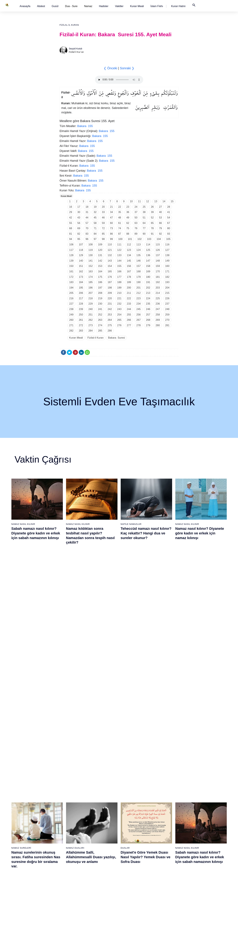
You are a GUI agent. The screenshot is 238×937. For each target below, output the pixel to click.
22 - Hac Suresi (62, 816)
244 (129, 309)
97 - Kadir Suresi (196, 810)
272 (81, 325)
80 (168, 228)
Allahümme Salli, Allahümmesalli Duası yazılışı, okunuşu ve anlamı (91, 610)
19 (95, 206)
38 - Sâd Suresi (63, 906)
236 (158, 303)
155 (119, 266)
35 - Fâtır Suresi (63, 889)
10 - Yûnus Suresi (31, 855)
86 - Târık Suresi (163, 855)
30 (78, 212)
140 (81, 260)
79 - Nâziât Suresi (164, 816)
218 (90, 298)
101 (130, 239)
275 (110, 325)
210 (119, 293)
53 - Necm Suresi (97, 883)
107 (81, 244)
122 (119, 250)
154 (110, 266)
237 (167, 303)
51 (144, 217)
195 (81, 287)
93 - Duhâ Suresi (163, 895)
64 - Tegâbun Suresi (131, 838)
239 (81, 309)
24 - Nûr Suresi (63, 827)
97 (95, 239)
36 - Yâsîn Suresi (64, 895)
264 (110, 320)
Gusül (55, 6)
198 (110, 287)
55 (70, 223)
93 (168, 233)
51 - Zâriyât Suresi (97, 872)
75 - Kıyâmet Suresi (131, 900)
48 (119, 217)
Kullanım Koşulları (151, 931)
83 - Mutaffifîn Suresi (165, 838)
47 (111, 217)
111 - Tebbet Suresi (198, 889)
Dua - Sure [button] (71, 6)
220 (110, 298)
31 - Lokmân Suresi (65, 866)
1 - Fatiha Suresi (30, 805)
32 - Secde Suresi (64, 872)
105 (168, 239)
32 (95, 212)
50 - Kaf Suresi (96, 866)
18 (86, 206)
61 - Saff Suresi (129, 822)
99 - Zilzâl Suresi (196, 822)
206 (81, 293)
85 (103, 233)
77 (144, 228)
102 (139, 239)
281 (167, 325)
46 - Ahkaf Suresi (96, 844)
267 (138, 320)
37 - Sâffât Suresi (64, 900)
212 (138, 293)
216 (71, 298)
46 (103, 217)
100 (120, 239)
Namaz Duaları (75, 601)
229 (90, 303)
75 (127, 228)
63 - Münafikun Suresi (132, 833)
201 (138, 287)
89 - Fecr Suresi (163, 872)
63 (136, 223)
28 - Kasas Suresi (64, 850)
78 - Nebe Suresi (163, 810)
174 (90, 277)
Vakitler (119, 6)
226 (167, 298)
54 (168, 217)
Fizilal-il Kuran (69, 25)
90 (144, 233)
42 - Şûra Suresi (96, 822)
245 (138, 309)
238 (71, 309)
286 (110, 330)
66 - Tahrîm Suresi (130, 850)
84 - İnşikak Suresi (164, 844)
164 (100, 271)
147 (148, 260)
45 (95, 217)
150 (71, 266)
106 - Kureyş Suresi (198, 861)
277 (129, 325)
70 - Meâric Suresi (130, 872)
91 (152, 233)
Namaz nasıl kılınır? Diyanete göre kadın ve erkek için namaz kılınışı (199, 533)
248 (167, 309)
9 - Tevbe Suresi (30, 850)
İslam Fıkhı (156, 6)
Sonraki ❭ (127, 68)
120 (100, 250)
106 (71, 244)
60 (111, 223)
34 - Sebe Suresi (63, 883)
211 (129, 293)
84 (95, 233)
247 (158, 309)
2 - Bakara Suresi (31, 810)
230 (100, 303)
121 (110, 250)
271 (71, 325)
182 (167, 277)
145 (129, 260)
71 (95, 228)
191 (148, 282)
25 (144, 206)
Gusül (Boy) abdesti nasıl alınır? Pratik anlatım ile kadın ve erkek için (36, 687)
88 (127, 233)
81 (70, 233)
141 (90, 260)
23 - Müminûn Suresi (65, 822)
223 (138, 298)
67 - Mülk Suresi (129, 855)
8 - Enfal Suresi (29, 844)
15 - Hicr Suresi (30, 883)
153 (100, 266)
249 (71, 314)
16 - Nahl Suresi (30, 889)
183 (71, 282)
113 (138, 244)
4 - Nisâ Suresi (29, 822)
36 (127, 212)
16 (70, 206)
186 (100, 282)
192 (158, 282)
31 (86, 212)
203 (158, 287)
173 (81, 277)
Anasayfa (25, 6)
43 (78, 217)
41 (168, 212)
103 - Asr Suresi (196, 844)
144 (119, 260)
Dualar (125, 601)
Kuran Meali (137, 6)
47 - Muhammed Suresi (100, 850)
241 (100, 309)
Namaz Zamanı (207, 931)
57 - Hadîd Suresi (97, 906)
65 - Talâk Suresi (130, 844)
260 (71, 320)
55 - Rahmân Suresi (98, 895)
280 (158, 325)
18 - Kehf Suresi (30, 900)
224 (148, 298)
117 (71, 250)
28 (168, 206)
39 (152, 212)
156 (129, 266)
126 (158, 250)
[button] (25, 6)
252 (100, 314)
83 (86, 233)
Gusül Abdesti (20, 678)
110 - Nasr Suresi (197, 883)
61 (119, 223)
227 (71, 303)
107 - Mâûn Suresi (197, 866)
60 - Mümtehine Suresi (132, 816)
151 (81, 266)
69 (78, 228)
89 (136, 233)
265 (119, 320)
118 (81, 250)
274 (100, 325)
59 (103, 223)
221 (119, 298)
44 (86, 217)
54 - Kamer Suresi (97, 889)
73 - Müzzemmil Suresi (133, 889)
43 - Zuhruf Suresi (97, 827)
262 (90, 320)
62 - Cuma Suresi (130, 827)
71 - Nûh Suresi (129, 878)
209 (110, 293)
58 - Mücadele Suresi (132, 805)
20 (103, 206)
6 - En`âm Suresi (30, 833)
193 (167, 282)
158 (148, 266)
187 (110, 282)
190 (138, 282)
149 (167, 260)
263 (100, 320)
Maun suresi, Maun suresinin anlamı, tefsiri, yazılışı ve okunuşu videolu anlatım (145, 687)
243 (119, 309)
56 (78, 223)
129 (81, 255)
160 (167, 266)
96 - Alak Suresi (196, 805)
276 (119, 325)
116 (167, 244)
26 (152, 206)
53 (160, 217)
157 (138, 266)
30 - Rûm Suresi (63, 861)
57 (86, 223)
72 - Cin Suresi (128, 883)
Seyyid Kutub (75, 48)
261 (81, 320)
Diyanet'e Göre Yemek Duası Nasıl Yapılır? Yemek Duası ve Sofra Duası (146, 610)
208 (100, 293)
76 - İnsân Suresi (130, 906)
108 (90, 244)
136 (148, 255)
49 (127, 217)
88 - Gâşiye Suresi (164, 866)
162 (81, 271)
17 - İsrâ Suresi (29, 895)
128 (71, 255)
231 (110, 303)
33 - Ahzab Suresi (64, 878)
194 (71, 287)
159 (158, 266)
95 (78, 239)
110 (110, 244)
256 (138, 314)
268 (148, 320)
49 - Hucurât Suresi (98, 861)
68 (70, 228)
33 (103, 212)
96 (86, 239)
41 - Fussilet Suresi (98, 816)
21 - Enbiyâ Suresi (64, 810)
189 (129, 282)
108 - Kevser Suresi (198, 872)
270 (167, 320)
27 (160, 206)
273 (90, 325)
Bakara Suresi (116, 337)
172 (71, 277)
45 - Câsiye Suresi (97, 838)
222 (129, 298)
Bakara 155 (85, 126)
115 (158, 244)
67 (168, 223)
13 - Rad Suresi (30, 872)
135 (138, 255)
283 (81, 330)
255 (129, 314)
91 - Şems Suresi (164, 883)
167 (129, 271)
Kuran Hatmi (178, 6)
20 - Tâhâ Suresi (63, 805)
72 (103, 228)
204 (167, 287)
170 (158, 271)
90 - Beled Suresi (164, 878)
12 (147, 201)
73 (111, 228)
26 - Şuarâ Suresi (64, 838)
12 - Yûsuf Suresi (30, 866)
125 (148, 250)
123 (129, 250)
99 (111, 239)
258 (158, 314)
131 (100, 255)
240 (90, 309)
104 (159, 239)
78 (152, 228)
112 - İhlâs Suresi (197, 895)
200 (129, 287)
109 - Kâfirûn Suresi (198, 878)
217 (81, 298)
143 (110, 260)
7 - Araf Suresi (29, 838)
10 (131, 201)
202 (148, 287)
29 (70, 212)
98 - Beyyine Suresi (198, 816)
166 (119, 271)
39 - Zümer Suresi (97, 805)
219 (100, 298)
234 (138, 303)
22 (119, 206)
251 (90, 314)
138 (167, 255)
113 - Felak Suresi (197, 900)
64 (144, 223)
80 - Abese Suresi (164, 822)
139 (71, 260)
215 (167, 293)
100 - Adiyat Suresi (197, 827)
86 (111, 233)
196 (90, 287)
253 (110, 314)
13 (155, 201)
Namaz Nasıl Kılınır (23, 524)
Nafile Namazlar (131, 524)
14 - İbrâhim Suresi (31, 878)
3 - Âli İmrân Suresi (31, 816)
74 (119, 228)
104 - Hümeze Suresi (199, 850)
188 (119, 282)
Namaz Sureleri (21, 601)
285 (100, 330)
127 (167, 250)
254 (119, 314)
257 (148, 314)
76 (136, 228)
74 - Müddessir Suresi (132, 895)
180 (148, 277)
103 (149, 239)
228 (81, 303)
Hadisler (103, 6)
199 (119, 287)
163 (90, 271)
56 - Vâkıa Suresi (97, 900)
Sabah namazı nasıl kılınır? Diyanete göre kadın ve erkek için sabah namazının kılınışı (35, 533)
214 (158, 293)
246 (148, 309)
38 (144, 212)
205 (71, 293)
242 (110, 309)
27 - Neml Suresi (63, 844)
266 (129, 320)
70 (86, 228)
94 (70, 239)
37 (136, 212)
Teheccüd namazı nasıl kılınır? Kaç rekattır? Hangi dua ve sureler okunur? (146, 533)
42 (70, 217)
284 (90, 330)
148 (158, 260)
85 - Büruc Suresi (163, 850)
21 (111, 206)
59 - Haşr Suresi (129, 810)
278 (138, 325)
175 (100, 277)
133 (119, 255)
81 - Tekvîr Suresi (164, 827)
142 (100, 260)
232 (119, 303)
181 (158, 277)
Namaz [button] (88, 6)
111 (119, 244)
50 (136, 217)
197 (100, 287)
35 (119, 212)
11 (139, 201)
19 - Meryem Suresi (32, 906)
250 (81, 314)
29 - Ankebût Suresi (65, 855)
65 (152, 223)
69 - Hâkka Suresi (130, 866)
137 (158, 255)
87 (119, 233)
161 (71, 271)
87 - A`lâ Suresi (163, 861)
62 (127, 223)
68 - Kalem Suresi (130, 861)
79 (160, 228)
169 (148, 271)
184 (81, 282)
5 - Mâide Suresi (30, 827)
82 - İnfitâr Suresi (164, 833)
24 (136, 206)
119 (90, 250)
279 (148, 325)
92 (160, 233)
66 (160, 223)
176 (110, 277)
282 (71, 330)
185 (90, 282)
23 (127, 206)
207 (90, 293)
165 (110, 271)
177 (119, 277)
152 (90, 266)
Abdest (41, 6)
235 (148, 303)
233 (129, 303)
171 (167, 271)
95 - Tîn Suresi (162, 906)
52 (152, 217)
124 (138, 250)
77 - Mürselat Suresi (165, 805)
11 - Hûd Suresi (30, 861)
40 (160, 212)
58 (95, 223)
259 (167, 314)
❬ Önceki (110, 68)
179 (138, 277)
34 (111, 212)
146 (138, 260)
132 (110, 255)
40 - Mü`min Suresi (98, 810)
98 (103, 239)
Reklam (167, 931)
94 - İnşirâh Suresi (164, 900)
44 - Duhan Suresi (97, 833)
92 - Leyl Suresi (163, 889)
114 (148, 244)
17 (78, 206)
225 (158, 298)
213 (148, 293)
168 (138, 271)
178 (129, 277)
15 (172, 201)
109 (100, 244)
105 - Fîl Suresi (196, 855)
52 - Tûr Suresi (95, 878)
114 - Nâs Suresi (196, 906)
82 (78, 233)
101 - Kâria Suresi (197, 833)
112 (129, 244)
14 (163, 201)
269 (158, 320)
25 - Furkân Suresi (64, 833)
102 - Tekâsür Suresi (198, 838)
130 (90, 255)
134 (129, 255)
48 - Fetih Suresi (96, 855)
